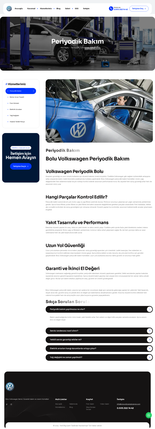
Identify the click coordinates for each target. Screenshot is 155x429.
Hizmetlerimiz (46, 9)
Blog (58, 9)
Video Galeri (104, 404)
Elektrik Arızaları (16, 109)
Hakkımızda (73, 404)
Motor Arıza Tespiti (17, 97)
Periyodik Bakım (15, 91)
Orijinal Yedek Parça (17, 121)
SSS (76, 9)
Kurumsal (31, 9)
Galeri (67, 9)
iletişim (86, 9)
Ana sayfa (19, 9)
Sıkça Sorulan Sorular (90, 408)
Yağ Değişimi (14, 115)
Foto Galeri (90, 404)
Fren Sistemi (14, 103)
